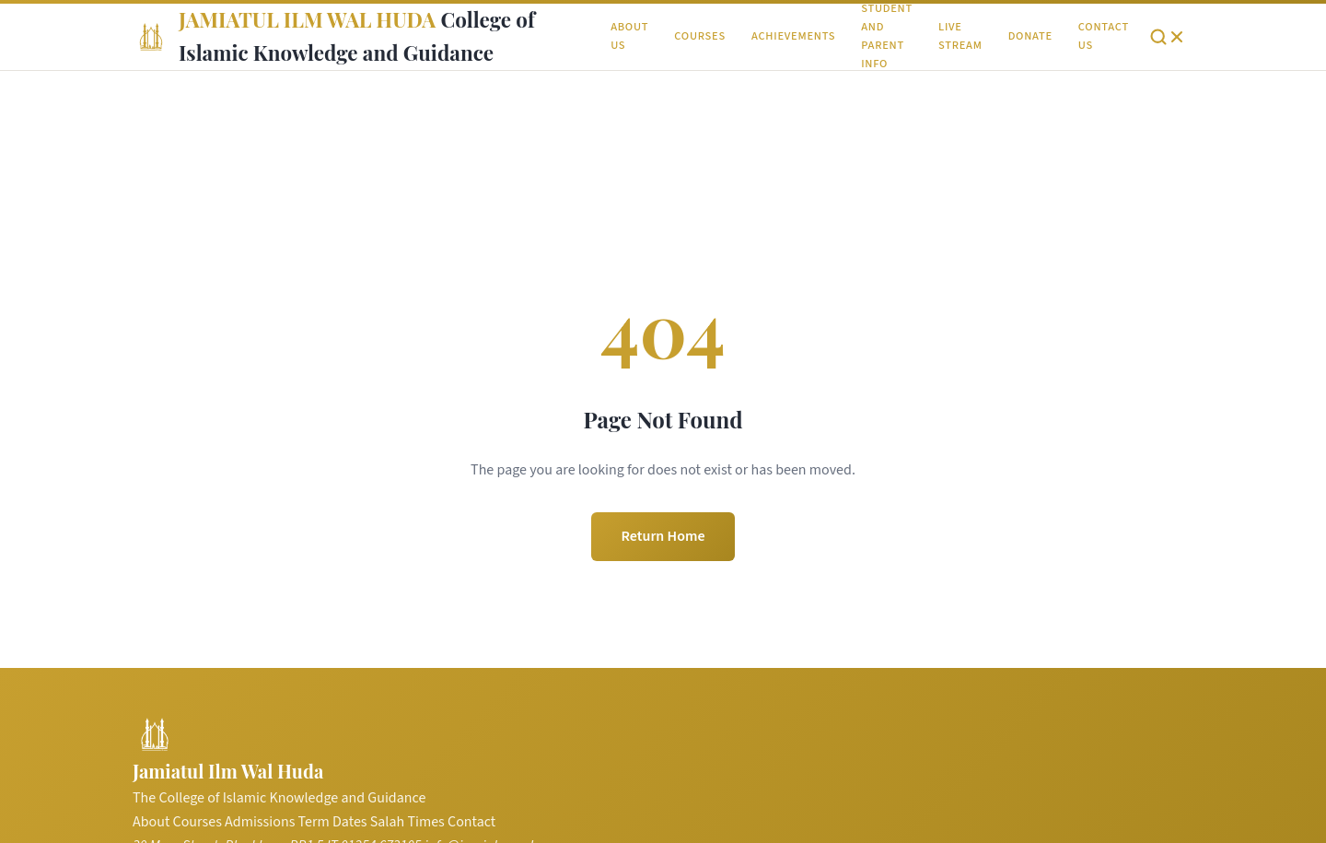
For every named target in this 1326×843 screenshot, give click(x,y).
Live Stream (960, 35)
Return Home (662, 536)
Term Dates (332, 822)
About (151, 822)
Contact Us (1103, 35)
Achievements (793, 36)
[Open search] (1167, 36)
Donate (1030, 36)
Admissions (260, 822)
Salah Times (407, 822)
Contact (471, 822)
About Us (629, 35)
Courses (700, 36)
